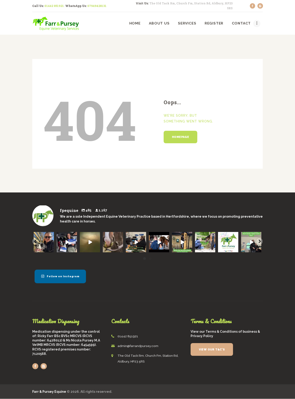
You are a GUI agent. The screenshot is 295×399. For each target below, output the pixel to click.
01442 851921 (54, 6)
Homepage (180, 137)
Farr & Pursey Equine (49, 391)
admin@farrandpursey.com (138, 346)
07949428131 (96, 6)
